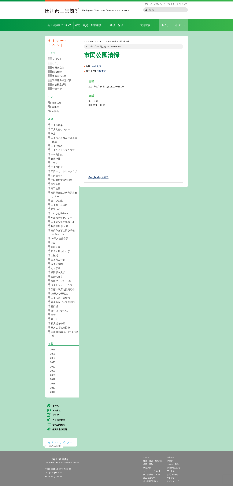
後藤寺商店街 (58, 76)
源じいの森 (56, 200)
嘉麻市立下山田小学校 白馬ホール (63, 232)
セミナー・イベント (174, 25)
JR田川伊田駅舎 (59, 293)
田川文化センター (60, 129)
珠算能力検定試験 (60, 80)
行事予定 (101, 71)
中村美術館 (56, 154)
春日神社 (55, 158)
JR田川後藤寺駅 (59, 238)
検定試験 (145, 25)
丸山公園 (55, 247)
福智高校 (55, 184)
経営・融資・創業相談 (88, 25)
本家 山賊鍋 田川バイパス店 (64, 333)
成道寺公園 (56, 264)
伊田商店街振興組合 (61, 180)
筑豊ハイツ (56, 209)
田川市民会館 (57, 259)
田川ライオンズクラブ (62, 150)
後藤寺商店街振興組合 (62, 289)
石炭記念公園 (57, 323)
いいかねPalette (59, 213)
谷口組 (54, 306)
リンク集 (170, 4)
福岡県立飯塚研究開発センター (63, 194)
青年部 (54, 107)
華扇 (53, 133)
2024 (52, 358)
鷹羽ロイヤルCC (59, 310)
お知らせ (54, 410)
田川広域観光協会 (60, 327)
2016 (52, 392)
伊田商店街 (57, 67)
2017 (52, 388)
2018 (52, 383)
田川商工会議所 (62, 11)
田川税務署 (56, 146)
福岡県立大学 (57, 272)
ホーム (53, 406)
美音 (53, 315)
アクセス (148, 4)
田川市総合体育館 (60, 298)
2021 (52, 371)
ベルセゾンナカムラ (61, 285)
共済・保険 (116, 25)
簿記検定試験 (58, 84)
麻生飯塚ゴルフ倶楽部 (62, 302)
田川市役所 (56, 167)
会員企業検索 (56, 425)
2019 (52, 379)
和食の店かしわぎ (60, 251)
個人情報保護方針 (151, 481)
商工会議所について (59, 25)
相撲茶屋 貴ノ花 (59, 226)
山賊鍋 (54, 255)
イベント (56, 59)
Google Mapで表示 (98, 177)
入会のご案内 (56, 420)
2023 (52, 362)
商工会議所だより (151, 478)
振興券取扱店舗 (57, 429)
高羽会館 (55, 188)
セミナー (56, 63)
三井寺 (54, 163)
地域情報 (56, 72)
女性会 (54, 111)
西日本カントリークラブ (63, 171)
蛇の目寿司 (56, 175)
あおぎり (55, 268)
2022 (52, 366)
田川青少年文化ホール (62, 222)
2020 (52, 375)
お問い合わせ (159, 4)
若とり (54, 319)
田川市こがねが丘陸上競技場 (63, 139)
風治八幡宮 (56, 276)
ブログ (53, 415)
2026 (52, 349)
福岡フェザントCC (60, 281)
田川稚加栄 (56, 125)
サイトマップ (181, 4)
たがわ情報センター (61, 217)
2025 (52, 354)
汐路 (53, 242)
